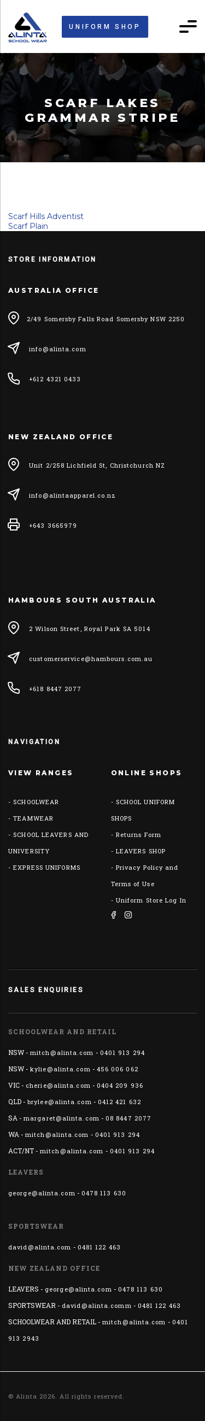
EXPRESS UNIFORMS (46, 867)
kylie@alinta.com (60, 1069)
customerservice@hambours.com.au (91, 659)
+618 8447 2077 (55, 689)
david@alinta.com (40, 1247)
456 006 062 (117, 1069)
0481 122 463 (99, 1247)
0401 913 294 (122, 1052)
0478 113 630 (103, 1193)
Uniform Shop (104, 27)
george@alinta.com (41, 1193)
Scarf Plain (28, 226)
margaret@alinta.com (61, 1118)
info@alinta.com (57, 349)
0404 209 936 (120, 1085)
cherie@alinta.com (58, 1085)
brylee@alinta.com (59, 1102)
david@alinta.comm (97, 1305)
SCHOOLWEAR (36, 802)
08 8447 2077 (128, 1118)
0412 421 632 (119, 1102)
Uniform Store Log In (151, 900)
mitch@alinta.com (62, 1052)
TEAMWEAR (33, 818)
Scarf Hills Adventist (46, 216)
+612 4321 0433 (55, 379)
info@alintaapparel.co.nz (72, 495)
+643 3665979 (53, 525)
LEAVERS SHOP (141, 851)
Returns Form (138, 834)
